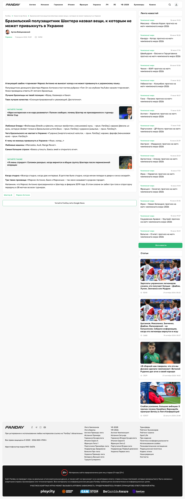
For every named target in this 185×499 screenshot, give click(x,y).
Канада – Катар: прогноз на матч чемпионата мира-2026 (156, 40)
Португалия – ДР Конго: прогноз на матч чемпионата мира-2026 (160, 130)
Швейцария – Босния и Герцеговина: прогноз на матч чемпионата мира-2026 (160, 55)
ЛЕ (114, 5)
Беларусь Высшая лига (94, 457)
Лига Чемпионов (91, 427)
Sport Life (144, 435)
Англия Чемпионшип (120, 433)
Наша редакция (147, 454)
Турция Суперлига (92, 460)
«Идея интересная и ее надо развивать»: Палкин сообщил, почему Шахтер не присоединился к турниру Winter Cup (60, 113)
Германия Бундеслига (94, 438)
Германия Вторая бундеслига (124, 438)
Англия (32, 5)
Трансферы (145, 427)
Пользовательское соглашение (153, 446)
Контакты (144, 457)
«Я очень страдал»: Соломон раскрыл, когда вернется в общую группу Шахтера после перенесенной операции (58, 163)
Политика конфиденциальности (154, 441)
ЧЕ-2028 (125, 5)
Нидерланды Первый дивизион (124, 449)
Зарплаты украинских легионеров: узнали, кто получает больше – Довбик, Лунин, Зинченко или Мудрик (160, 286)
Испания (45, 5)
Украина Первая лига (120, 451)
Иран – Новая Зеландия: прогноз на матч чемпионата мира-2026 (158, 205)
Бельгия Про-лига (92, 451)
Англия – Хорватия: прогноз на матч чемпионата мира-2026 (158, 115)
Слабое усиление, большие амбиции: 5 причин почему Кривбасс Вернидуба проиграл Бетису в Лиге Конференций (160, 409)
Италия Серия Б (118, 441)
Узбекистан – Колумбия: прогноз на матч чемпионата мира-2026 (158, 85)
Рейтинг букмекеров (149, 430)
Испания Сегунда (118, 435)
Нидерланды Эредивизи (94, 449)
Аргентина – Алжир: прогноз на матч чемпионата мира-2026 (158, 160)
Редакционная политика (151, 449)
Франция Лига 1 (91, 443)
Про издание (145, 438)
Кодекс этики (146, 451)
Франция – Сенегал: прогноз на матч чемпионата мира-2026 (158, 190)
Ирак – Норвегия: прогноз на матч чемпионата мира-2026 (157, 175)
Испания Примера (92, 435)
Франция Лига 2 (118, 443)
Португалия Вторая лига (121, 446)
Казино (152, 5)
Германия (58, 5)
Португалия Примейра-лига (96, 446)
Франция (84, 5)
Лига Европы (89, 430)
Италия (71, 5)
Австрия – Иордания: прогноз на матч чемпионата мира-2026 (159, 145)
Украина (97, 5)
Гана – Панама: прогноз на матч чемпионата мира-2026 (156, 100)
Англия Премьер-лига (94, 433)
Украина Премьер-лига (94, 454)
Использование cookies (150, 443)
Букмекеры (139, 5)
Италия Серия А (91, 441)
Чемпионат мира (147, 20)
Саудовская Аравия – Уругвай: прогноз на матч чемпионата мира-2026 (160, 220)
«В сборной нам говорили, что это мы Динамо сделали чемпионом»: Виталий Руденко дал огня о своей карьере (160, 369)
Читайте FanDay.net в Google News (70, 203)
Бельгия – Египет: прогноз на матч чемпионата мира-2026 (157, 235)
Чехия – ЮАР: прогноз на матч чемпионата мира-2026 (155, 70)
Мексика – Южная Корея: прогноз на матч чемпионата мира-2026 (158, 24)
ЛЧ (107, 5)
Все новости (160, 245)
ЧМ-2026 (114, 430)
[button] (170, 5)
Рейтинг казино (147, 433)
